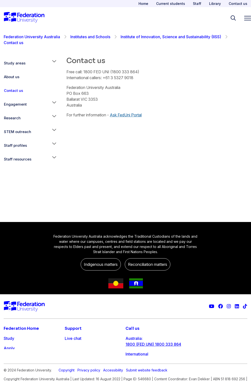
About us (11, 76)
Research (12, 118)
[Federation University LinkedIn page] (237, 306)
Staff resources (17, 159)
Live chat (73, 338)
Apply (9, 348)
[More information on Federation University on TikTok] (245, 306)
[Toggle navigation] (245, 18)
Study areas (14, 63)
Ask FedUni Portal (126, 114)
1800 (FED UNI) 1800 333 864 (153, 344)
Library (215, 3)
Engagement (15, 104)
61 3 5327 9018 (140, 359)
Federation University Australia (32, 36)
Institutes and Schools (90, 36)
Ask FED (72, 358)
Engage (11, 367)
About (9, 377)
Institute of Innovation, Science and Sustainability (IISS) (171, 36)
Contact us (238, 3)
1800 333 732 (139, 375)
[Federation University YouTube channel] (211, 306)
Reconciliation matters (147, 264)
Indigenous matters (101, 264)
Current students (170, 3)
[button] (54, 63)
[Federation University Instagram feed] (229, 306)
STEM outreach (17, 131)
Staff (197, 3)
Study (9, 338)
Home (143, 3)
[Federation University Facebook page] (220, 306)
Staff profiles (15, 145)
